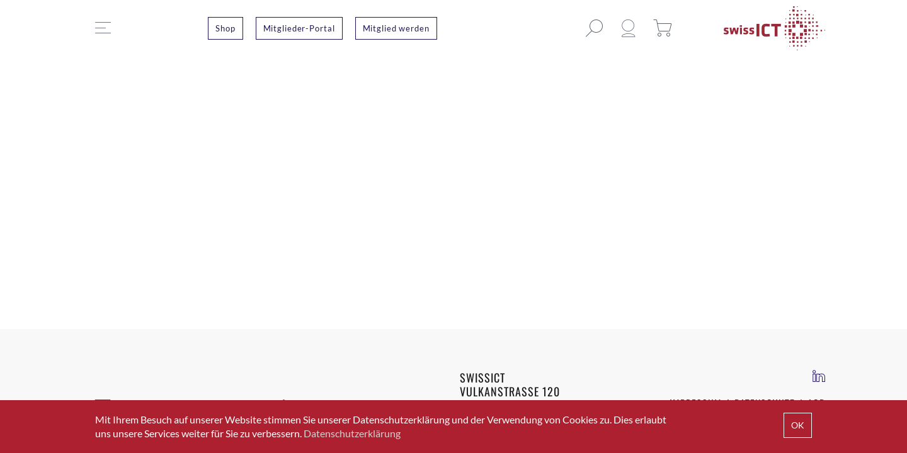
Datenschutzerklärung (352, 433)
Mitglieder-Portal (299, 28)
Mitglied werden (396, 28)
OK (797, 425)
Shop (225, 28)
